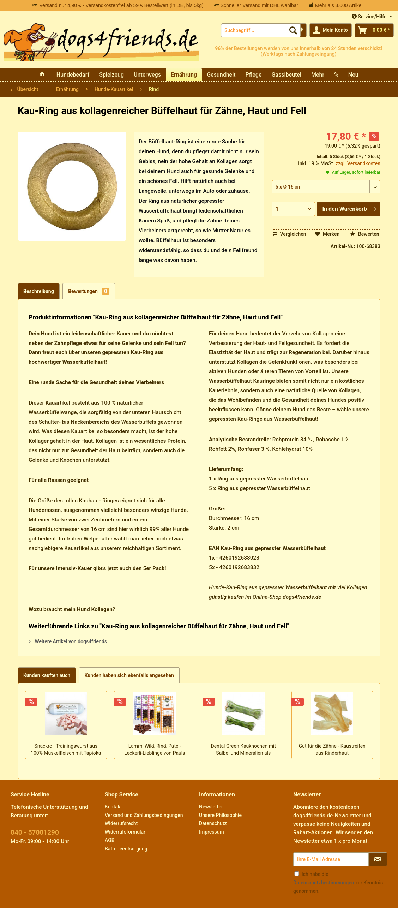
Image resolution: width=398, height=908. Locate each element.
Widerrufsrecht (121, 823)
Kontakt (113, 807)
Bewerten (364, 234)
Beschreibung (38, 291)
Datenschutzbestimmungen (323, 882)
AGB (110, 840)
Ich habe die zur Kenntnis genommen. (338, 882)
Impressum (211, 832)
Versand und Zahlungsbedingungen (144, 815)
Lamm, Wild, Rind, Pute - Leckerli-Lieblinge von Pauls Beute (154, 750)
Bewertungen (88, 291)
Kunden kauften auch (46, 675)
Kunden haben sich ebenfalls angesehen (129, 675)
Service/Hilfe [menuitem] (370, 16)
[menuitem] (261, 30)
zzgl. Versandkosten (358, 163)
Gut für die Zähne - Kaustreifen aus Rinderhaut (332, 749)
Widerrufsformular (125, 832)
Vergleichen (289, 234)
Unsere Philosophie (220, 815)
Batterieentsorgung (126, 849)
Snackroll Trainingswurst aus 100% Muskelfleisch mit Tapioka (66, 749)
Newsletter (211, 807)
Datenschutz (213, 823)
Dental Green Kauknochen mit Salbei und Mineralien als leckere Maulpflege (243, 750)
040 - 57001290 (35, 832)
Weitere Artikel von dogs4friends (68, 641)
